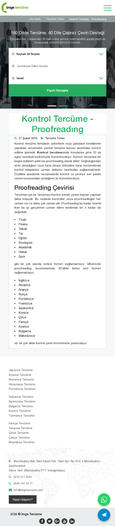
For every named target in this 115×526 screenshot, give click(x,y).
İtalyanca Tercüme (21, 396)
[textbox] (62, 66)
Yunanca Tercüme (20, 428)
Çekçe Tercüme (19, 437)
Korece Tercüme (20, 410)
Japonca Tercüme (21, 370)
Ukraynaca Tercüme (22, 384)
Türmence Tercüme (22, 415)
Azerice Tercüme (20, 374)
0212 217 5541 (23, 477)
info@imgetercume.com (28, 490)
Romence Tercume (21, 379)
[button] (52, 105)
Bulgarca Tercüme (21, 406)
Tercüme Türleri (55, 138)
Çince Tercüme (19, 432)
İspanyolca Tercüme (22, 401)
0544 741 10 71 (23, 483)
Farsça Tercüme (19, 423)
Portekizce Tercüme (22, 388)
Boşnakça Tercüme (21, 442)
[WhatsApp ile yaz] (104, 499)
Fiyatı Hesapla (57, 90)
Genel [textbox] (20, 78)
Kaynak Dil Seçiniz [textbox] (28, 54)
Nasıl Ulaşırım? (23, 499)
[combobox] (57, 54)
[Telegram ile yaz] (104, 515)
